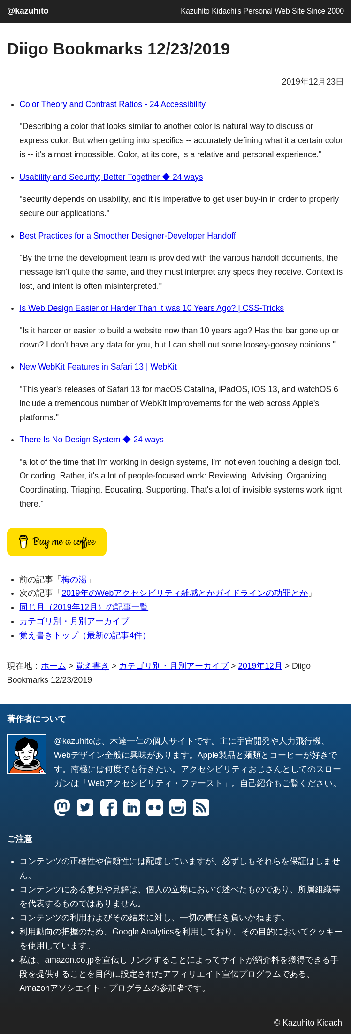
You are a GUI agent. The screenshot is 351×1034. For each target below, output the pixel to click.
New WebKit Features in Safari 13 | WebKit (97, 366)
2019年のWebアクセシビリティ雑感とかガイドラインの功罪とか (184, 593)
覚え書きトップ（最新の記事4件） (85, 635)
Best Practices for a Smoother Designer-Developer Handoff (127, 235)
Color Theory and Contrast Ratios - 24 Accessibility (112, 104)
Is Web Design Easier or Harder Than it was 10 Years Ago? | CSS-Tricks (151, 308)
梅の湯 (74, 579)
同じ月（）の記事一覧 (83, 607)
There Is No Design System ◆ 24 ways (91, 439)
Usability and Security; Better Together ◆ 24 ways (111, 177)
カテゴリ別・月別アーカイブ (74, 621)
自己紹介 (257, 783)
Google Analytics (143, 931)
